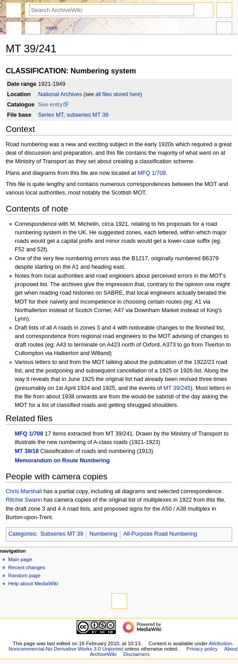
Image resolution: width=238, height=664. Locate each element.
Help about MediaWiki (33, 583)
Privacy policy (202, 648)
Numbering (103, 534)
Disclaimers (136, 654)
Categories (22, 534)
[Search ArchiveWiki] (111, 10)
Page (13, 29)
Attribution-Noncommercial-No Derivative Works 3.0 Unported (121, 646)
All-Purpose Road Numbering (160, 534)
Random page (24, 575)
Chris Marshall (24, 491)
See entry (50, 105)
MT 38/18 (27, 451)
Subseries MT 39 (61, 534)
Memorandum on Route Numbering (62, 460)
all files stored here (117, 94)
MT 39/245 (176, 388)
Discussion (32, 29)
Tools (224, 29)
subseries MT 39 (88, 115)
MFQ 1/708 (151, 173)
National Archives (60, 94)
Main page (20, 559)
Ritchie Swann (24, 500)
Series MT (50, 115)
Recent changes (26, 567)
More (52, 27)
